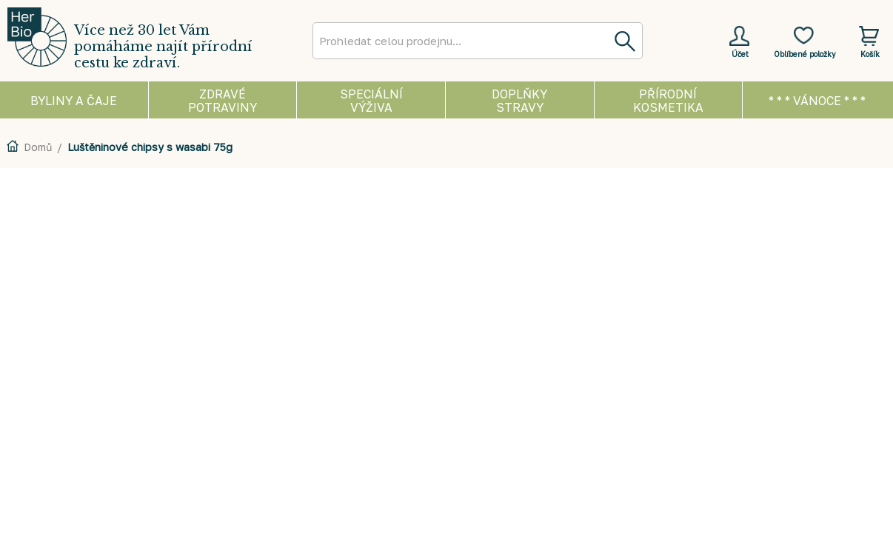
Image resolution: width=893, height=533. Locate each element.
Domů (38, 147)
